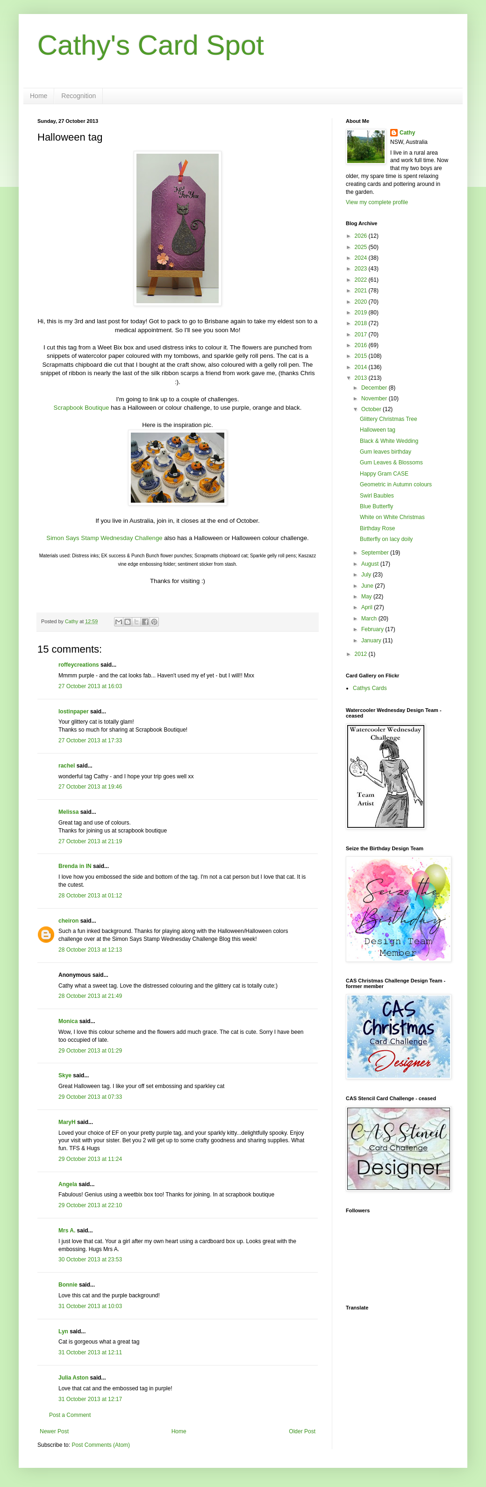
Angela (67, 1184)
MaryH (67, 1122)
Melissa (68, 812)
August (370, 564)
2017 (362, 334)
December (375, 387)
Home (38, 96)
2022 (362, 280)
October (372, 409)
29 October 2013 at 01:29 (90, 1050)
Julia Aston (73, 1377)
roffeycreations (78, 665)
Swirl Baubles (377, 495)
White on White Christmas (392, 517)
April (367, 607)
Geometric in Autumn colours (396, 484)
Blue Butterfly (376, 506)
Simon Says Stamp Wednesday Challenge (104, 537)
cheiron (68, 921)
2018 (362, 323)
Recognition (78, 96)
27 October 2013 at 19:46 (90, 786)
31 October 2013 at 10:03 (90, 1306)
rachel (66, 765)
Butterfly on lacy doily (386, 539)
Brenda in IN (75, 866)
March (370, 618)
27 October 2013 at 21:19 (90, 841)
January (372, 640)
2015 (362, 356)
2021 (362, 290)
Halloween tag (377, 430)
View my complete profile (377, 202)
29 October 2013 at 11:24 (90, 1159)
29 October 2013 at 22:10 (90, 1205)
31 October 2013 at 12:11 (90, 1352)
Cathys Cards (370, 688)
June (368, 586)
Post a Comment (70, 1415)
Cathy (407, 132)
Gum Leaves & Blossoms (391, 462)
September (375, 552)
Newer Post (54, 1431)
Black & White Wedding (389, 441)
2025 (362, 247)
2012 (362, 654)
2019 (362, 312)
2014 (362, 367)
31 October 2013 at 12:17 (90, 1399)
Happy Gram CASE (384, 473)
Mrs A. (66, 1230)
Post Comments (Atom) (100, 1445)
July (367, 574)
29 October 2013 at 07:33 (90, 1097)
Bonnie (68, 1284)
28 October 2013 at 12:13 (90, 949)
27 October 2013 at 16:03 (90, 686)
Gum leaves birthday (385, 451)
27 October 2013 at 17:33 (90, 740)
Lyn (63, 1331)
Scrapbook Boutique (81, 407)
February (373, 629)
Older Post (302, 1431)
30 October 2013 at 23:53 (90, 1259)
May (367, 596)
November (375, 398)
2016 (362, 345)
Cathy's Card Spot (150, 45)
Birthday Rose (377, 528)
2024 (362, 258)
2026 (362, 236)
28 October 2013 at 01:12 (90, 895)
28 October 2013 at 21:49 (90, 996)
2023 (362, 268)
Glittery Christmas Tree (388, 419)
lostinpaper (73, 711)
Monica (68, 1021)
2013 (362, 378)
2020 (362, 302)
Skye (64, 1075)
